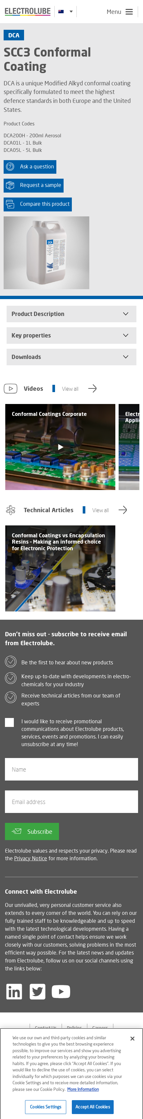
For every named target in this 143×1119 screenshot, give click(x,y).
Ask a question (30, 166)
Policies (74, 1028)
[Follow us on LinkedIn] (14, 991)
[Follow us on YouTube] (61, 991)
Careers (100, 1028)
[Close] (132, 1042)
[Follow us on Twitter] (37, 991)
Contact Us (46, 1028)
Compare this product (38, 204)
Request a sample (33, 185)
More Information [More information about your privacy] (83, 1093)
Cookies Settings (45, 1110)
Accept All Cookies (92, 1110)
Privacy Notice (30, 858)
